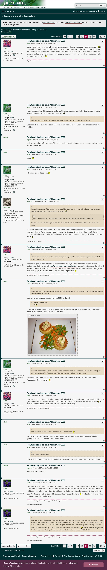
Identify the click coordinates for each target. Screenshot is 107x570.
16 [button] (94, 36)
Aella (5, 48)
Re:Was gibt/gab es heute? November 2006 (46, 41)
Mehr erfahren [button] (16, 566)
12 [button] (78, 36)
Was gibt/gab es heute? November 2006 (18, 30)
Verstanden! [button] (93, 565)
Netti (5, 488)
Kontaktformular (49, 22)
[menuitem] (12, 11)
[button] (64, 36)
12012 (12, 51)
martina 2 (6, 207)
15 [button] (90, 36)
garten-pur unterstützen (73, 22)
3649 (11, 491)
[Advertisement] (55, 86)
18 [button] (101, 36)
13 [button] (82, 36)
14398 (12, 210)
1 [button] (71, 36)
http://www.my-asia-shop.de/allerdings (63, 266)
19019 (12, 118)
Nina (10, 32)
